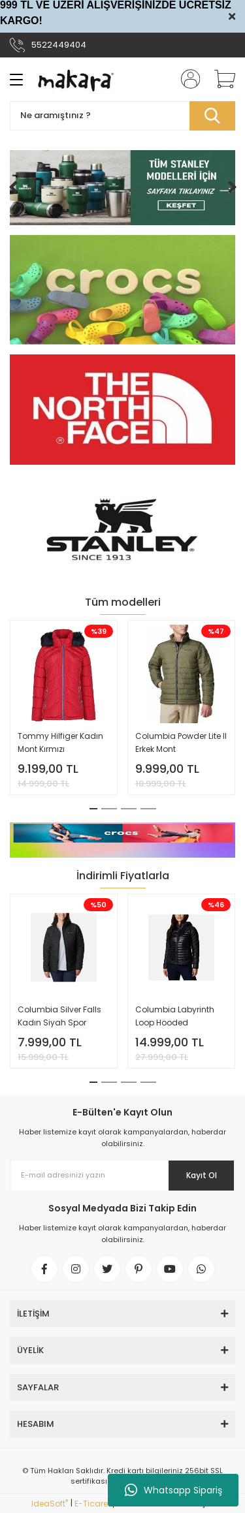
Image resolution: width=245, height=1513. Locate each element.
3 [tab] (129, 808)
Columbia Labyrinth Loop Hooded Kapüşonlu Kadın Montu (174, 1016)
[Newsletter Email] (122, 1175)
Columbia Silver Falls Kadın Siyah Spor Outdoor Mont (59, 1016)
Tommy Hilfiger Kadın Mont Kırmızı (60, 742)
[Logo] (76, 79)
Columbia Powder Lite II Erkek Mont (181, 742)
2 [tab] (109, 808)
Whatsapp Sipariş (173, 1490)
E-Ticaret (92, 1503)
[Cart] (220, 79)
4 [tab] (148, 808)
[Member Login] (186, 79)
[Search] (122, 116)
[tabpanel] (64, 707)
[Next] (232, 187)
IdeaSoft (49, 1503)
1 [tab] (93, 808)
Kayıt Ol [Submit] (201, 1175)
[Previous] (13, 187)
